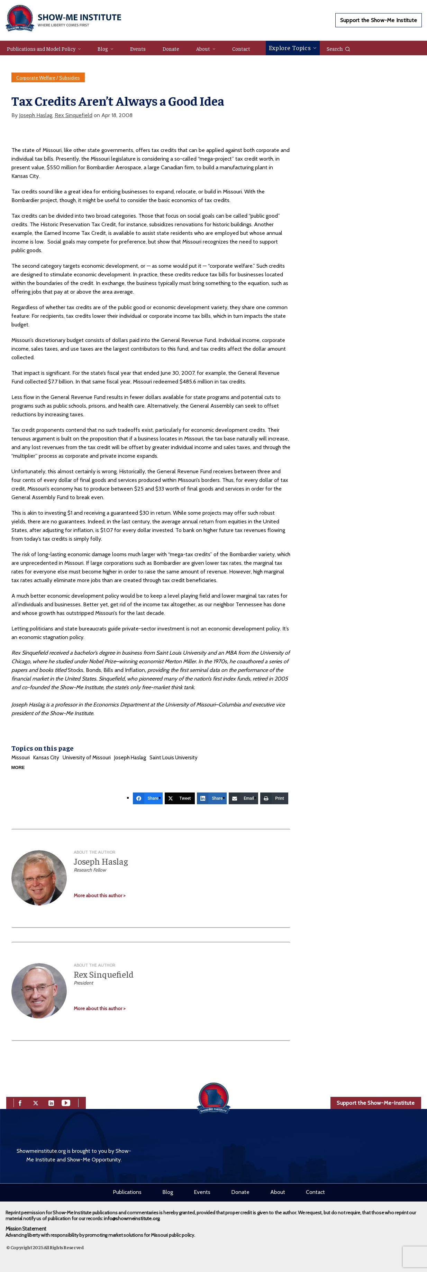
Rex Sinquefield (73, 115)
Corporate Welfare (35, 78)
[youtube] (66, 1102)
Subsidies (69, 78)
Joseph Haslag (35, 115)
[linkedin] (51, 1102)
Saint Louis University (173, 757)
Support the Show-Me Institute (378, 20)
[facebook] (20, 1102)
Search (339, 48)
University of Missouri (87, 757)
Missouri (20, 757)
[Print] (274, 798)
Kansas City (46, 757)
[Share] (148, 798)
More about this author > (100, 895)
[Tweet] (180, 798)
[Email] (243, 798)
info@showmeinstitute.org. (132, 1218)
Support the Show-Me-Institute (376, 1103)
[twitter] (35, 1102)
